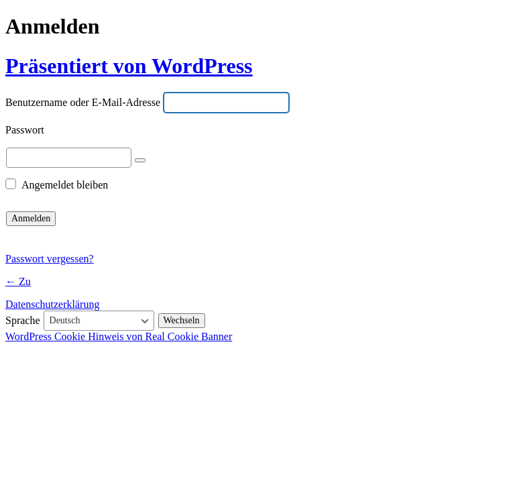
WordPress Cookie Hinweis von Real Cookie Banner (118, 336)
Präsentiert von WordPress (129, 66)
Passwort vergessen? (49, 258)
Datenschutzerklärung (52, 304)
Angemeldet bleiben (64, 185)
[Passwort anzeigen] (140, 160)
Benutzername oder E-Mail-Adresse (82, 103)
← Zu (18, 281)
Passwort (24, 130)
